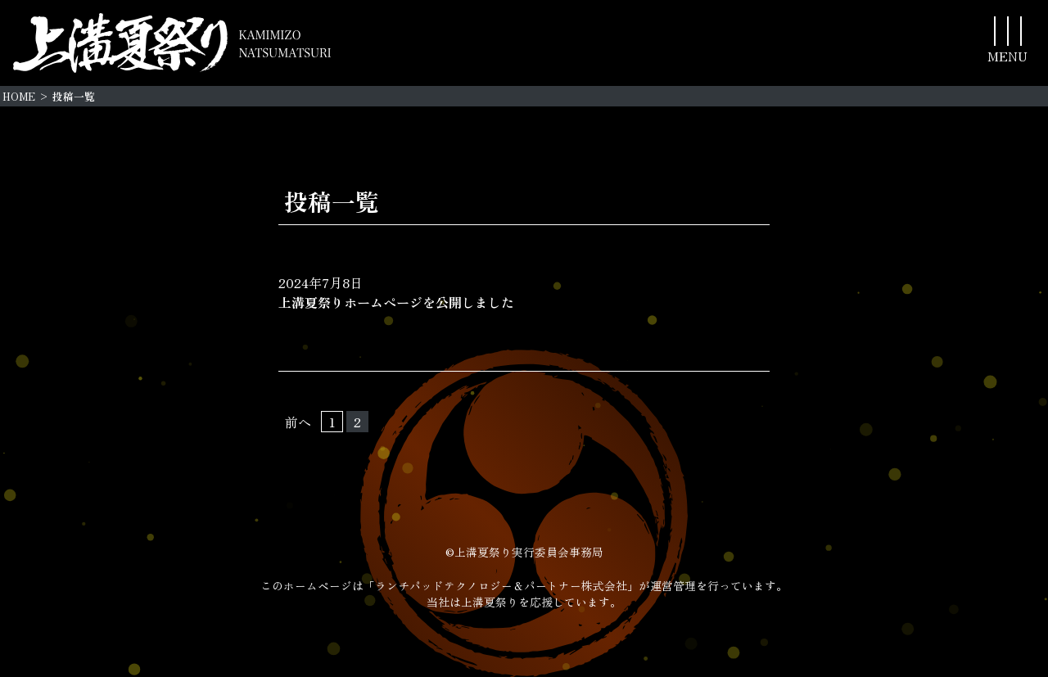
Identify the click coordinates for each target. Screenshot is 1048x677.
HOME (18, 96)
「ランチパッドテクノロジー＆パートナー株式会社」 (501, 585)
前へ (298, 421)
